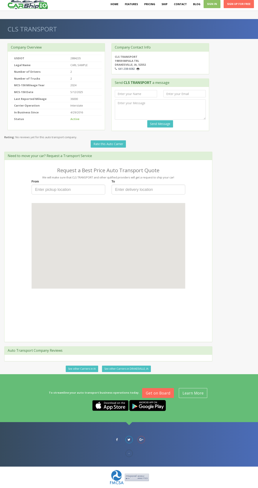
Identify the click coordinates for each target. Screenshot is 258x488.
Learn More (193, 393)
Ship (165, 4)
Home (114, 4)
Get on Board (158, 393)
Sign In (212, 4)
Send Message (160, 124)
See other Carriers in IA (82, 369)
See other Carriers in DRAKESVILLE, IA (126, 369)
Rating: (9, 137)
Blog (196, 4)
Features (131, 4)
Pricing (149, 4)
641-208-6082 (126, 69)
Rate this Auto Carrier (108, 144)
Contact (180, 4)
